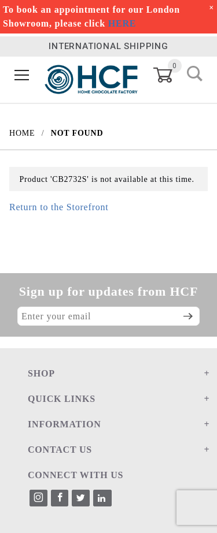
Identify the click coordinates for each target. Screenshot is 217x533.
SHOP (41, 373)
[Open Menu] (22, 75)
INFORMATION (64, 424)
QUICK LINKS (61, 399)
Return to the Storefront (59, 207)
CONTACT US (60, 449)
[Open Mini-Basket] (170, 75)
